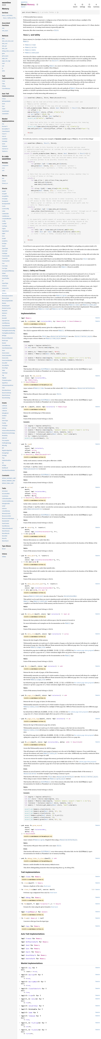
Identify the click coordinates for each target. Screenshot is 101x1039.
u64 (61, 666)
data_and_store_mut (35, 584)
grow (29, 742)
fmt (25, 904)
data (29, 527)
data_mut (30, 555)
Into (37, 531)
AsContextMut (46, 321)
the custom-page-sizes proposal (84, 650)
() (32, 454)
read (29, 444)
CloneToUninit (35, 989)
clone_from (28, 889)
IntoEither (33, 1006)
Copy (27, 926)
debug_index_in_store (36, 858)
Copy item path (37, 4)
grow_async (37, 825)
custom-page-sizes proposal (87, 761)
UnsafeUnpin (31, 955)
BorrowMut (33, 982)
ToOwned (32, 1016)
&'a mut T (42, 590)
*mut (65, 614)
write (29, 487)
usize (34, 450)
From (27, 912)
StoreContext (44, 531)
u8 (38, 452)
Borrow (31, 975)
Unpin (28, 952)
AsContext (50, 407)
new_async (36, 376)
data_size (31, 634)
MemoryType (61, 321)
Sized (35, 971)
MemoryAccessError (42, 454)
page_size (31, 695)
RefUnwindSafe (32, 942)
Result (72, 321)
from (25, 918)
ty (28, 407)
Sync (27, 949)
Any (30, 968)
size (29, 666)
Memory (28, 318)
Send (27, 945)
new (28, 321)
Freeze (28, 938)
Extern (44, 912)
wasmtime (24, 2)
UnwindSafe (30, 959)
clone (26, 883)
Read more (47, 886)
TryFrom (34, 1023)
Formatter (44, 904)
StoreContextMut (45, 560)
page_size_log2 (33, 718)
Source (23, 7)
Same (30, 1013)
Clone (28, 877)
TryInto (34, 1030)
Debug (28, 897)
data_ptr (30, 614)
